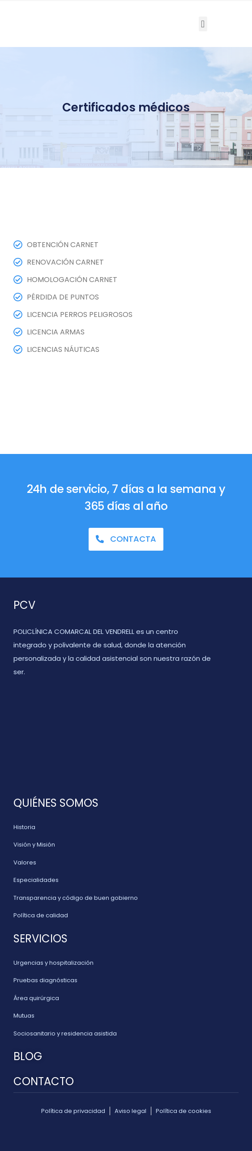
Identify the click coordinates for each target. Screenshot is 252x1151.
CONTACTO (43, 1081)
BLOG (27, 1056)
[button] (203, 24)
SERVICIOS (40, 938)
